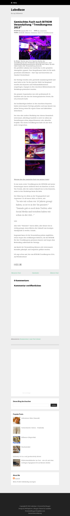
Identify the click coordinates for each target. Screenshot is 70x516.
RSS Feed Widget (26, 393)
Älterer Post (54, 273)
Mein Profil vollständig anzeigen (24, 482)
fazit (39, 32)
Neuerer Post (16, 273)
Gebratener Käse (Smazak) (30, 418)
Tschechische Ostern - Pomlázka (32, 428)
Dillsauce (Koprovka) (28, 437)
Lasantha (48, 508)
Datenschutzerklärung (35, 513)
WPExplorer (28, 508)
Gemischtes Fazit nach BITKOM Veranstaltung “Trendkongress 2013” (33, 24)
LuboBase (18, 10)
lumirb (23, 31)
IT (42, 32)
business (34, 32)
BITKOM (21, 32)
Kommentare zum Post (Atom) (30, 339)
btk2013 (27, 32)
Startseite (35, 273)
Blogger (47, 506)
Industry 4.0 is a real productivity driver (27, 456)
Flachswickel (25, 447)
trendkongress (48, 32)
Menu (14, 3)
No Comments (42, 31)
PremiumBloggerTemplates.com (35, 511)
